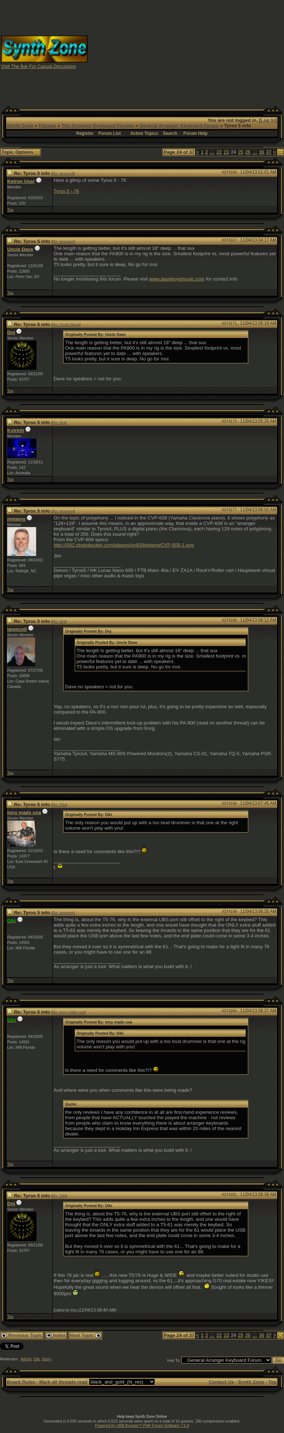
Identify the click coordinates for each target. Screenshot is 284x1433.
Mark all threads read (63, 1382)
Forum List (109, 133)
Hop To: (174, 1360)
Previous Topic (21, 1335)
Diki (37, 1359)
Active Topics (144, 133)
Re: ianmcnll (63, 173)
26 (247, 152)
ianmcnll (17, 629)
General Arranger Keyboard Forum (179, 125)
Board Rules (21, 1382)
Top (10, 210)
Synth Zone (20, 125)
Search (170, 133)
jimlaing (16, 519)
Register (85, 133)
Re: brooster (63, 241)
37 (268, 152)
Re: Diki (59, 805)
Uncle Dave (20, 249)
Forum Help (196, 133)
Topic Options (20, 152)
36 (261, 152)
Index (56, 1335)
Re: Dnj (58, 422)
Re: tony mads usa (68, 1012)
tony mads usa (24, 812)
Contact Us (221, 1382)
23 (226, 152)
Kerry (46, 1359)
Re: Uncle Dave (65, 324)
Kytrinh (15, 430)
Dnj (11, 332)
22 (219, 152)
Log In (268, 120)
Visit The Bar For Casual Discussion (38, 66)
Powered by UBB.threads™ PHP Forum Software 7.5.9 (142, 1425)
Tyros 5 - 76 (66, 191)
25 (241, 152)
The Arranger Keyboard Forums (97, 125)
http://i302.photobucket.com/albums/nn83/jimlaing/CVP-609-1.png (123, 545)
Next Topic (85, 1335)
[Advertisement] (186, 51)
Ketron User (21, 181)
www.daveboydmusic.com (177, 279)
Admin (26, 1359)
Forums (47, 125)
